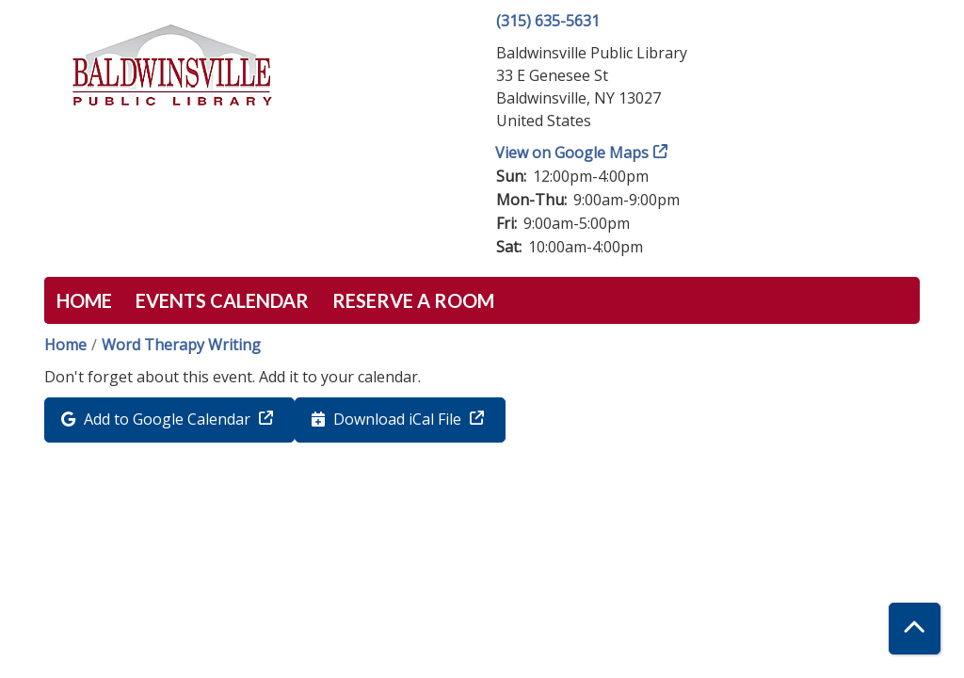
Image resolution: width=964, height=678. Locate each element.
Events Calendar (222, 300)
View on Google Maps (572, 152)
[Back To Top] (914, 628)
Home (84, 300)
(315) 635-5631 (548, 20)
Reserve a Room (413, 300)
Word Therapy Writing (181, 344)
